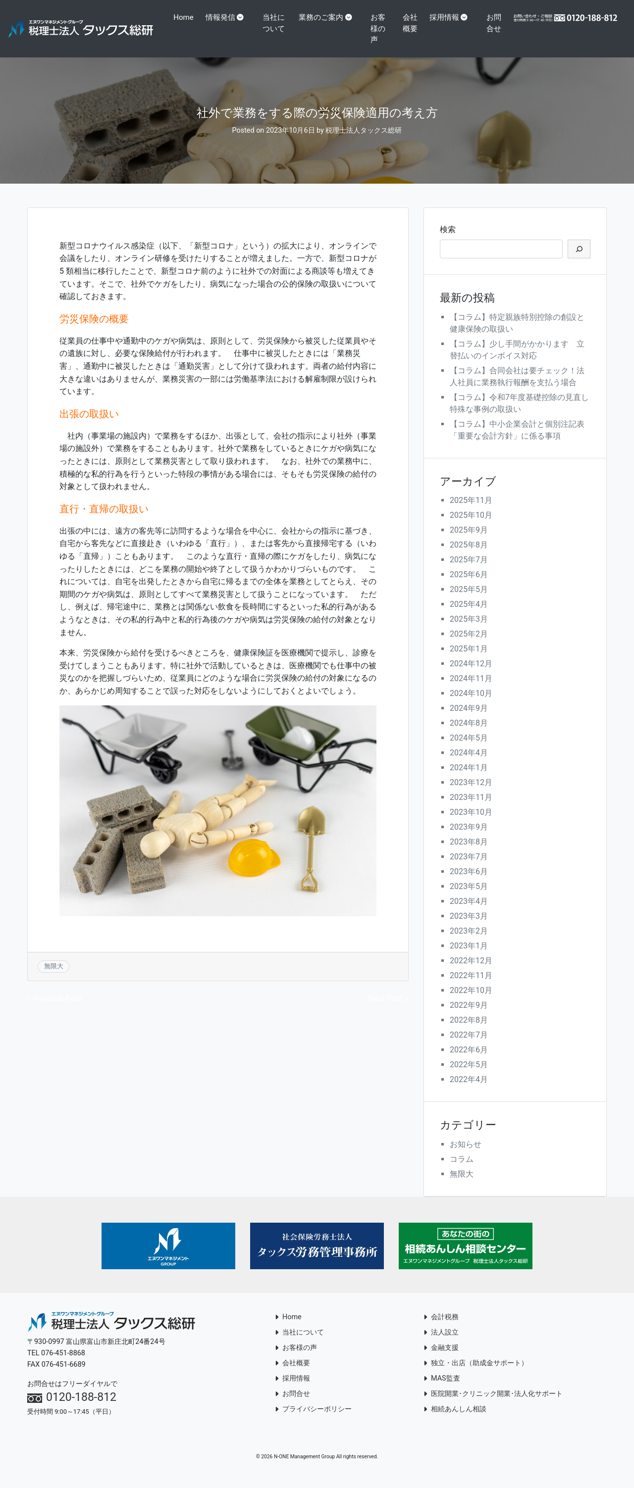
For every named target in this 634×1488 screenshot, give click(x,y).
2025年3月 (469, 630)
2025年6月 (469, 586)
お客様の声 (380, 28)
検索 (448, 240)
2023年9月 (469, 838)
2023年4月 (469, 912)
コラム (462, 1170)
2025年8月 (469, 556)
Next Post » (389, 1010)
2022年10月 (471, 1001)
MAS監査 (441, 1390)
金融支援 (441, 1359)
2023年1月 (469, 957)
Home (187, 17)
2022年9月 (469, 1016)
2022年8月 (469, 1031)
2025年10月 (471, 526)
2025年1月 (469, 660)
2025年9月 (469, 541)
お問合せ (492, 34)
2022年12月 (471, 972)
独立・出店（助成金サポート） (475, 1374)
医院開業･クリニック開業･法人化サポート (493, 1405)
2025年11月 (471, 511)
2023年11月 (471, 808)
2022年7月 (469, 1046)
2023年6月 (469, 883)
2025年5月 (469, 600)
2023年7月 (469, 868)
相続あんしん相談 (454, 1420)
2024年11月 (471, 689)
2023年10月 (471, 823)
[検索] (579, 259)
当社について (277, 23)
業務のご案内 (324, 17)
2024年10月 (471, 704)
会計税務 (441, 1328)
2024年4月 (469, 764)
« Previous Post (54, 1010)
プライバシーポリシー (313, 1420)
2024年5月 (469, 749)
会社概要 (409, 34)
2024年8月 (469, 734)
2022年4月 (469, 1090)
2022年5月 (469, 1076)
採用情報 (446, 17)
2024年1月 (469, 779)
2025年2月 (469, 645)
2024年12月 (471, 675)
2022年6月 (469, 1061)
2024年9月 (469, 719)
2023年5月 (469, 897)
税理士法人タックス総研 (363, 142)
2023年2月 (469, 942)
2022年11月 (471, 987)
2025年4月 (469, 615)
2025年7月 (469, 571)
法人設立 (441, 1343)
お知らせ (465, 1155)
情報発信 (224, 17)
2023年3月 (469, 927)
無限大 (53, 977)
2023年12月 (471, 793)
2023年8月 (469, 853)
